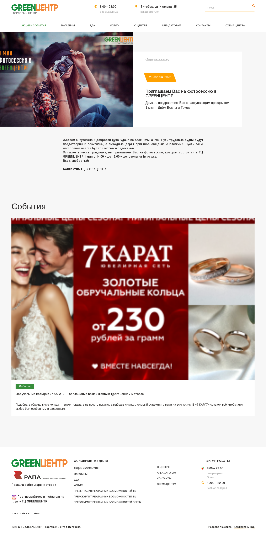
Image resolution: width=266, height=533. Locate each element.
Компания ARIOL (244, 527)
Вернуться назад (157, 59)
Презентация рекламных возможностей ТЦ (105, 491)
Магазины (80, 474)
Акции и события (86, 468)
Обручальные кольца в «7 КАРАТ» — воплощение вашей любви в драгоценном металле (80, 394)
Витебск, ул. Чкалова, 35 (158, 7)
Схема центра (166, 484)
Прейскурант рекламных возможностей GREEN (107, 502)
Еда (76, 480)
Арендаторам (166, 473)
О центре (163, 467)
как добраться (149, 12)
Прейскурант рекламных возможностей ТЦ (105, 497)
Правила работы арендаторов (33, 485)
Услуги (78, 485)
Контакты (164, 478)
